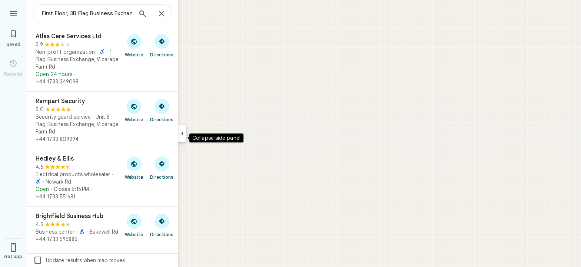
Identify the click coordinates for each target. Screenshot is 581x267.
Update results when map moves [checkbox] (79, 260)
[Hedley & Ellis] (102, 177)
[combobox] (87, 13)
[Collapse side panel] (182, 133)
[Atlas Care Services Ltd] (102, 59)
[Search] (143, 14)
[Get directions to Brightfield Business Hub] (162, 225)
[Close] (162, 14)
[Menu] (13, 12)
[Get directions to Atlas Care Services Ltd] (162, 45)
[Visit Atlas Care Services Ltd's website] (134, 45)
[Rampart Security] (102, 120)
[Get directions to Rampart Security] (162, 110)
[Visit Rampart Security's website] (134, 110)
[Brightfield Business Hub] (102, 228)
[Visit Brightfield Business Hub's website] (134, 225)
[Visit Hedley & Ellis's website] (134, 167)
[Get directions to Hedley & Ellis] (162, 167)
